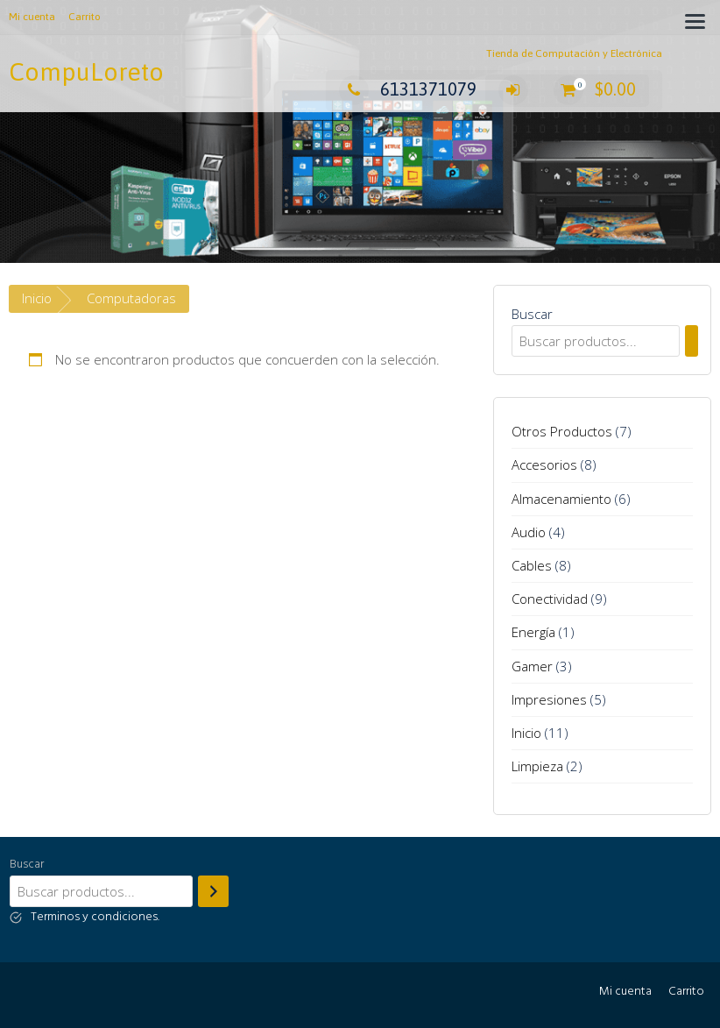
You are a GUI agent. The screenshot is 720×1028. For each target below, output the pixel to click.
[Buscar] (691, 341)
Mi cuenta (32, 17)
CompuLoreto (86, 72)
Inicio (37, 298)
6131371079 (407, 89)
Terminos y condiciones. (95, 917)
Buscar (532, 314)
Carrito (84, 17)
